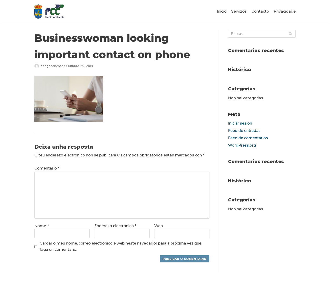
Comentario (46, 168)
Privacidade (285, 11)
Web (158, 226)
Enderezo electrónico (115, 226)
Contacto (260, 11)
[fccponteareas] (49, 11)
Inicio (222, 11)
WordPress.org (242, 145)
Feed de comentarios (248, 138)
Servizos (239, 11)
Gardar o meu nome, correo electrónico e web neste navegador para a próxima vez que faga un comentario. (120, 246)
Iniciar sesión (240, 123)
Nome (41, 226)
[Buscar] (262, 34)
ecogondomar (52, 66)
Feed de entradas (244, 130)
